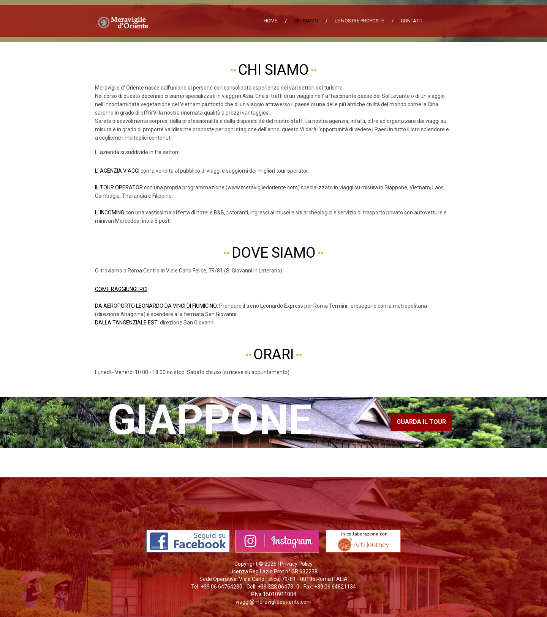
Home (270, 21)
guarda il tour (421, 421)
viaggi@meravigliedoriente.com (273, 602)
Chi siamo (306, 21)
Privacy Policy (296, 564)
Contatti (411, 21)
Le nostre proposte (359, 21)
